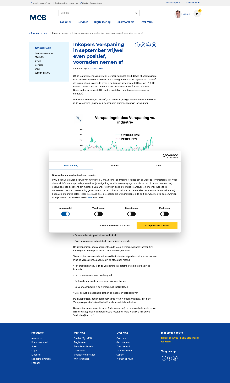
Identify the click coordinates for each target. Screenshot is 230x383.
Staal (37, 69)
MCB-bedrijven (124, 350)
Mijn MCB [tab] (80, 332)
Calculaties (79, 350)
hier (90, 197)
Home (55, 33)
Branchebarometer (44, 53)
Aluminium (36, 338)
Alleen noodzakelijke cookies (114, 225)
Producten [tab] (37, 332)
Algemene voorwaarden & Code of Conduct (119, 377)
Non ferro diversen (41, 358)
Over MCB (147, 22)
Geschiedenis (123, 342)
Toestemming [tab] (71, 165)
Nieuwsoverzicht (39, 33)
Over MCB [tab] (122, 332)
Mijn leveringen (81, 358)
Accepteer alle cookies (157, 225)
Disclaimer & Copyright (156, 377)
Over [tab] (159, 165)
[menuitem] (162, 3)
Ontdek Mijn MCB (83, 338)
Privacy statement (83, 377)
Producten (65, 22)
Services (83, 22)
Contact (120, 354)
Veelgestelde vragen (84, 354)
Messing (35, 354)
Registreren (80, 342)
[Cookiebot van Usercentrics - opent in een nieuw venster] (165, 156)
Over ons (121, 338)
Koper (34, 350)
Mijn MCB (39, 57)
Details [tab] (115, 165)
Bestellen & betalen (84, 346)
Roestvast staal (39, 342)
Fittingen (35, 363)
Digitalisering (102, 22)
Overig (38, 61)
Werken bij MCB (173, 2)
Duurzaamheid (125, 22)
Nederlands (191, 2)
